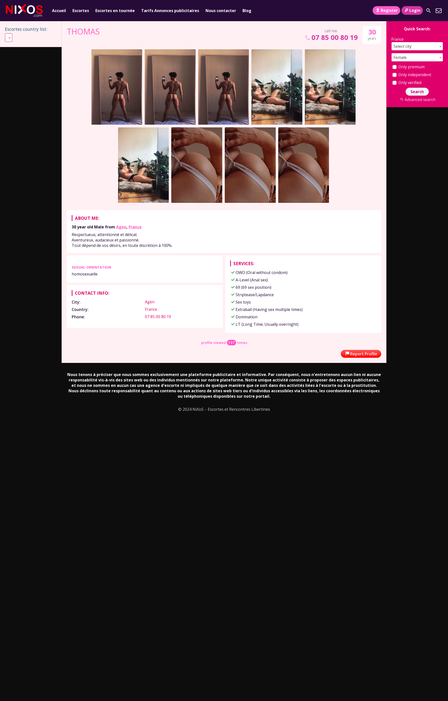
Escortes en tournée (115, 10)
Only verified (406, 82)
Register (386, 10)
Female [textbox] (400, 57)
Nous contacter (221, 10)
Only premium (408, 66)
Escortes (80, 10)
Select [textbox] (12, 37)
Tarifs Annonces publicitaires (170, 10)
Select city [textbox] (403, 46)
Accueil (59, 10)
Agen (121, 227)
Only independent (411, 74)
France (135, 227)
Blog (246, 10)
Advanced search (417, 99)
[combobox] (30, 37)
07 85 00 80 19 (331, 37)
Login (412, 10)
